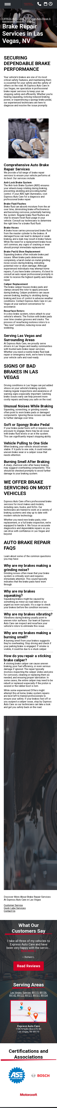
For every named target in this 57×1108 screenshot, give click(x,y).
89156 (43, 992)
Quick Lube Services (15, 908)
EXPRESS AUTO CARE (13, 18)
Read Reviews (28, 966)
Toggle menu (8, 4)
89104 (44, 995)
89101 (36, 995)
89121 (28, 995)
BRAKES (31, 21)
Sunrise (27, 992)
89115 (35, 992)
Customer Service (13, 905)
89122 (20, 995)
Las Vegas (16, 992)
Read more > (28, 951)
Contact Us (9, 911)
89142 (12, 995)
